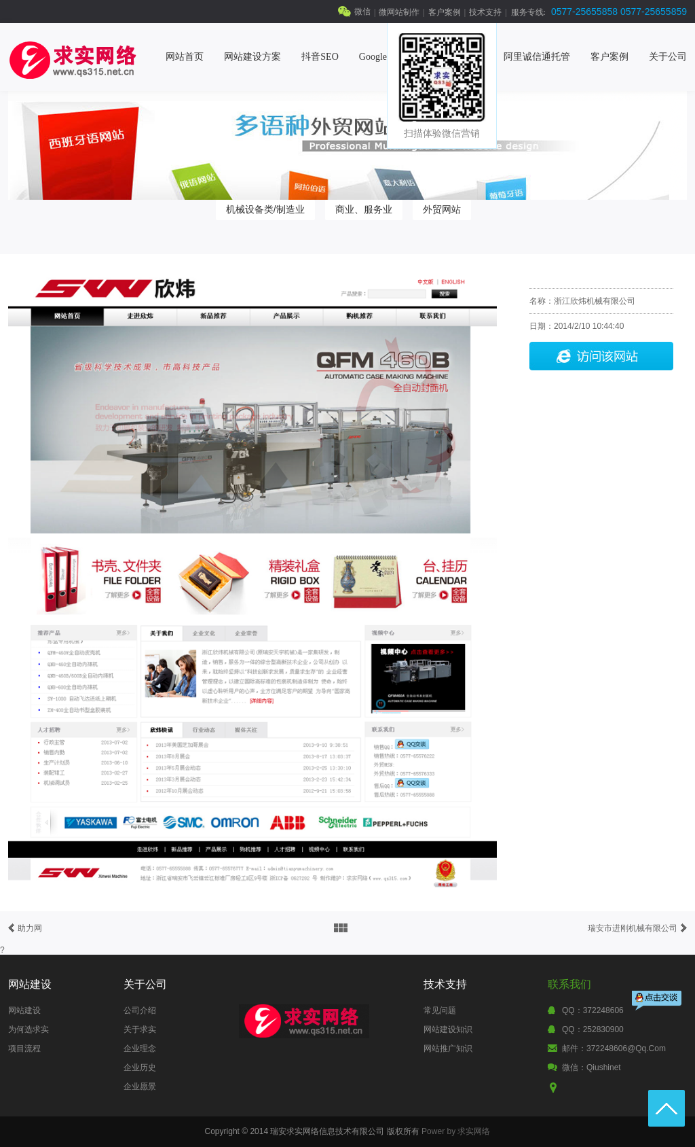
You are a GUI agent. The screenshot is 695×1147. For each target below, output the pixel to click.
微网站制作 (399, 12)
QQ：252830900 (593, 1029)
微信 (362, 11)
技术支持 (485, 12)
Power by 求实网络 (455, 1131)
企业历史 (140, 1067)
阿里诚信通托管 (537, 57)
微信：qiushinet (591, 1067)
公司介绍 (140, 1010)
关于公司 (668, 57)
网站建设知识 (448, 1029)
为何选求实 (28, 1029)
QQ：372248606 (593, 1010)
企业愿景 (140, 1086)
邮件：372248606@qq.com (614, 1048)
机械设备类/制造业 (265, 209)
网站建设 (24, 1010)
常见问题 (440, 1010)
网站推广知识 (448, 1048)
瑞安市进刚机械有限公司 (632, 928)
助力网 (30, 928)
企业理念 (140, 1048)
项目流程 (24, 1048)
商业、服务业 (363, 209)
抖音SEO (319, 57)
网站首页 (185, 57)
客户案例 (444, 12)
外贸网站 (442, 209)
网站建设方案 (252, 57)
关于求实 (140, 1029)
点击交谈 (657, 1002)
